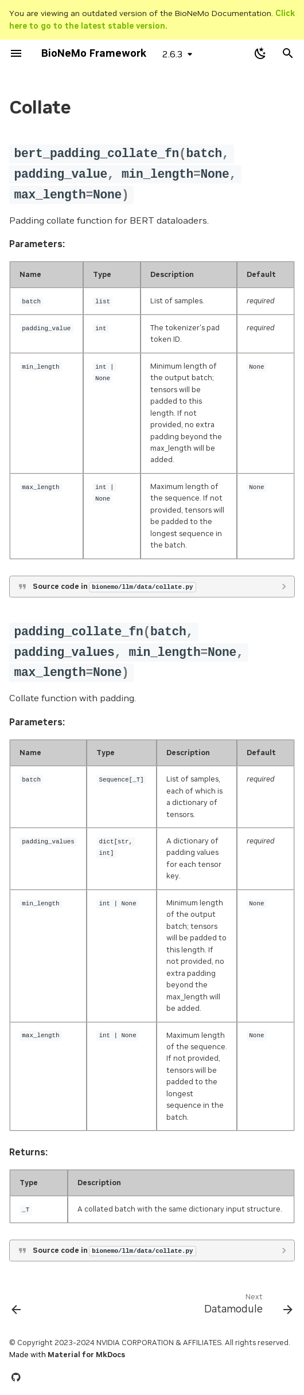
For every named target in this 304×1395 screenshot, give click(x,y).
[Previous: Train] (17, 1306)
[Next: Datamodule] (246, 1306)
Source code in (114, 586)
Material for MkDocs (86, 1354)
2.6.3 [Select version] (172, 54)
